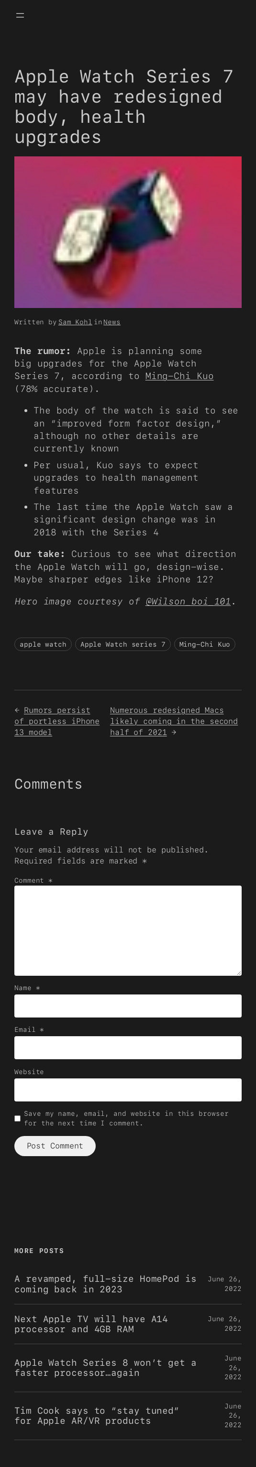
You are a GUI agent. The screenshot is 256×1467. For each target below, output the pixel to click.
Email (29, 1029)
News (112, 322)
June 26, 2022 (233, 1367)
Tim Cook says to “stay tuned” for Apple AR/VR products (96, 1416)
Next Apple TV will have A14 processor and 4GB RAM (91, 1324)
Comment (33, 880)
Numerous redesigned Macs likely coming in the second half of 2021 (174, 721)
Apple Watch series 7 (123, 644)
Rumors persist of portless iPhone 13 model (57, 721)
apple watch (43, 644)
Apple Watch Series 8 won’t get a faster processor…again (105, 1368)
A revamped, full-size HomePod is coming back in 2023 (105, 1284)
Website (29, 1072)
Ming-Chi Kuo (179, 375)
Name (27, 988)
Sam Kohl (75, 322)
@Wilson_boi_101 (188, 601)
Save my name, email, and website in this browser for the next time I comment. (126, 1118)
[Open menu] (20, 15)
